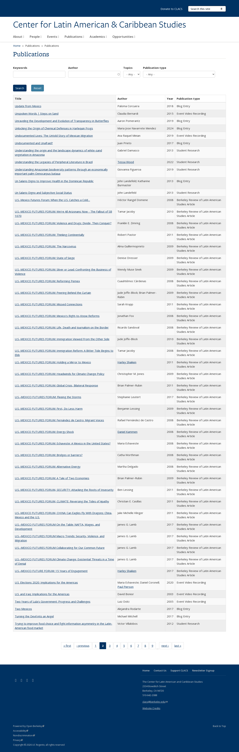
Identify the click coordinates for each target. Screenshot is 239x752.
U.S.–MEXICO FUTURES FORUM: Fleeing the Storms (48, 397)
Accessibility (20, 730)
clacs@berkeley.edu (155, 701)
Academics (98, 37)
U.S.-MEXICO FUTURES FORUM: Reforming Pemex (47, 281)
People (36, 37)
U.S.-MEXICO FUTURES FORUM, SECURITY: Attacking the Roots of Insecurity (64, 490)
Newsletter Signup (203, 670)
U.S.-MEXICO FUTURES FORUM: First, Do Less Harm (49, 408)
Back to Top (219, 726)
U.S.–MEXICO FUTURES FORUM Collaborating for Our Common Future (60, 548)
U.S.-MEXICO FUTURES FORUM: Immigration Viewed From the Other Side (62, 339)
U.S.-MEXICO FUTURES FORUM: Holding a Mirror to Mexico (53, 362)
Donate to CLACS (171, 9)
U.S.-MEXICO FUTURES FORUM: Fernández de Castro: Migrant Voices (59, 420)
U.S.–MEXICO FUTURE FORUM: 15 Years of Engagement (51, 571)
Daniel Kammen (127, 432)
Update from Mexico (28, 106)
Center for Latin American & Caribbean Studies (99, 24)
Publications (74, 37)
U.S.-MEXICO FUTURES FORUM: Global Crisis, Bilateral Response (56, 385)
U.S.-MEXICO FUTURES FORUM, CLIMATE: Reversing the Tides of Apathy (62, 501)
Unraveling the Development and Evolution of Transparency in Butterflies (62, 121)
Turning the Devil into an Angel (34, 616)
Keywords (20, 68)
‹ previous (84, 646)
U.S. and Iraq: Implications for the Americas (42, 594)
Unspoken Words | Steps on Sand (36, 113)
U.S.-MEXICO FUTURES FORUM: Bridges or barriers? (49, 455)
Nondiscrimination (24, 735)
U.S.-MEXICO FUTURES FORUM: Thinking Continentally (49, 235)
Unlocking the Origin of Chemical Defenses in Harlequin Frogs (54, 128)
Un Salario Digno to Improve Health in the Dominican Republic (54, 181)
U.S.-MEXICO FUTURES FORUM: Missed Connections (48, 304)
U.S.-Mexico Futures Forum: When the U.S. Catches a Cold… (52, 200)
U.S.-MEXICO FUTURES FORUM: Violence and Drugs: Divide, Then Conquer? (63, 223)
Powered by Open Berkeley (28, 726)
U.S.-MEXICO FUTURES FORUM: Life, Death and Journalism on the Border (62, 327)
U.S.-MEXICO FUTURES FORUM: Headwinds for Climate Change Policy (59, 374)
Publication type (154, 68)
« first (68, 646)
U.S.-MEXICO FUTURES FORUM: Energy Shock (44, 432)
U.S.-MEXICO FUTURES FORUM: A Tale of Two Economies (52, 478)
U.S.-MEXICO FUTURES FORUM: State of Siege (45, 258)
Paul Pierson (125, 587)
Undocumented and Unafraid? (34, 143)
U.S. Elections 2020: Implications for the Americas (46, 582)
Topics (128, 68)
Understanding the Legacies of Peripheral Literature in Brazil (54, 162)
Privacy (18, 740)
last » (179, 646)
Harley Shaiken (126, 362)
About (18, 37)
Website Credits (151, 708)
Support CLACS (179, 670)
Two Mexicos (23, 609)
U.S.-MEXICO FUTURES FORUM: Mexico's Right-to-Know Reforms (57, 316)
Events (53, 37)
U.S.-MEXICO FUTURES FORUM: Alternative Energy (47, 466)
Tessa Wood (125, 162)
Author (73, 68)
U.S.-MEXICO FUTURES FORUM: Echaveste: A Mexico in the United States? (63, 443)
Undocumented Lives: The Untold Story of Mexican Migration (54, 135)
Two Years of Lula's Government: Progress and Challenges (52, 601)
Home (17, 45)
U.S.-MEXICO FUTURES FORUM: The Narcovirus (45, 246)
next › (166, 646)
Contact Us (160, 670)
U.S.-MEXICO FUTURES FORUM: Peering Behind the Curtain (53, 292)
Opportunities (123, 37)
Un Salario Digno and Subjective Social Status (43, 192)
